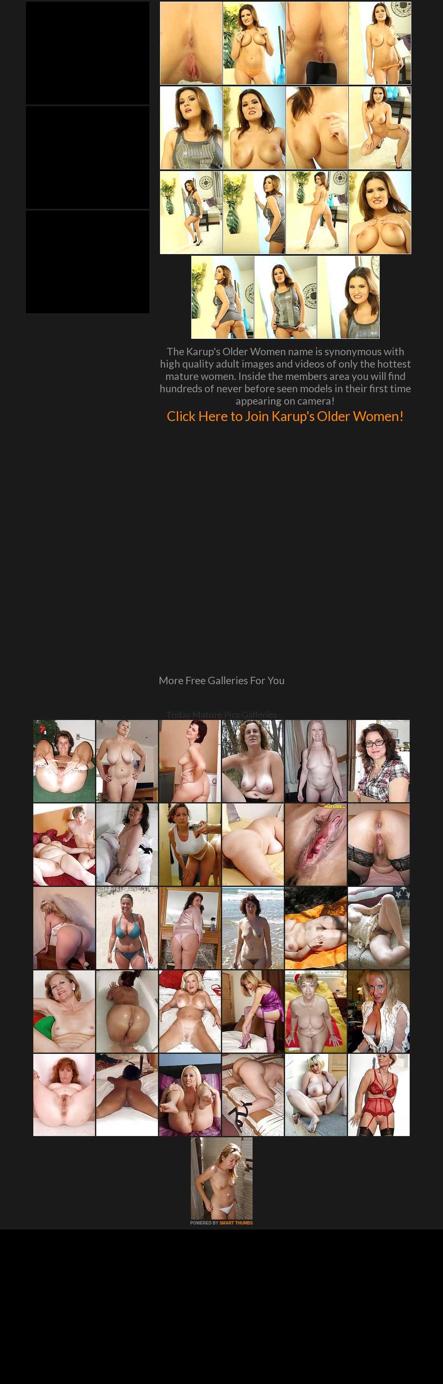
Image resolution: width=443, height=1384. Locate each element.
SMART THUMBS (236, 1128)
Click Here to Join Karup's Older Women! (285, 424)
